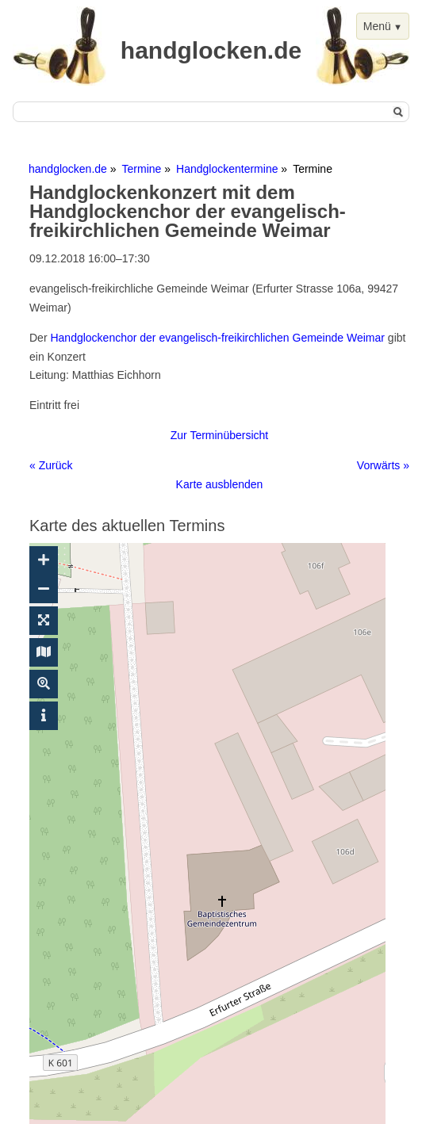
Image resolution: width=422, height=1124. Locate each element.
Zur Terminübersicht (219, 435)
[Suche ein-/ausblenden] (43, 684)
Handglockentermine (227, 168)
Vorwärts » (383, 465)
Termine (142, 168)
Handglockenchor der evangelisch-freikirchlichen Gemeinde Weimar (217, 337)
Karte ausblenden (219, 484)
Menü (377, 26)
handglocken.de (68, 168)
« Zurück (50, 465)
